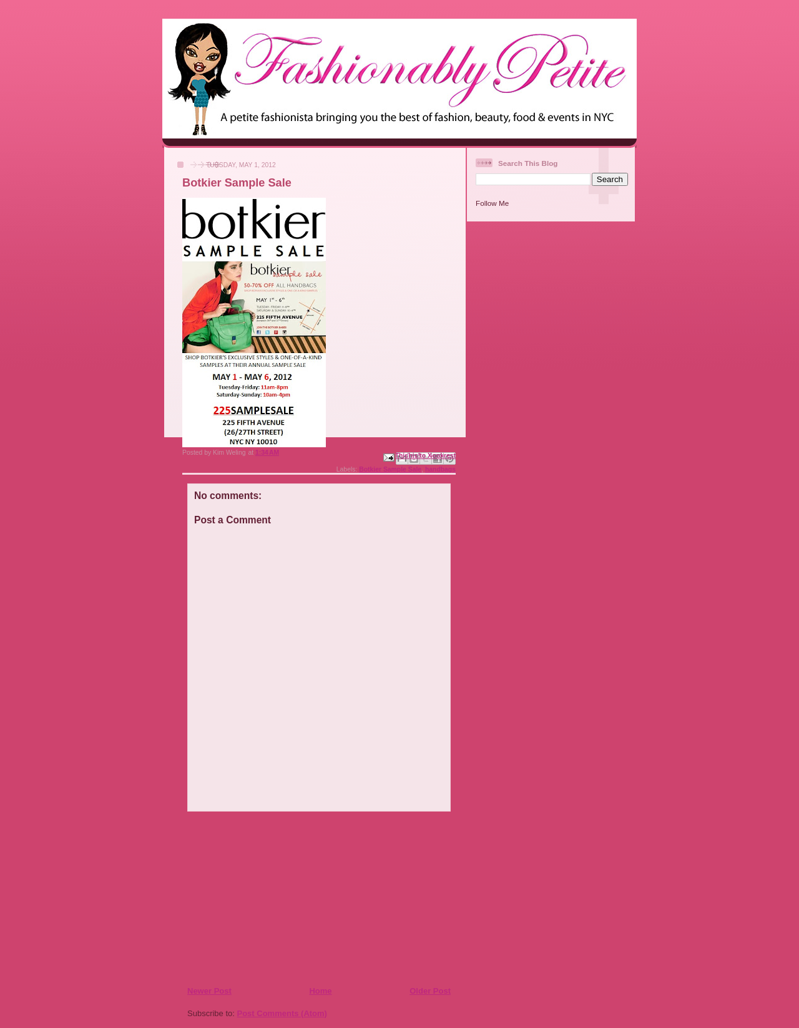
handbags (440, 469)
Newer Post (209, 991)
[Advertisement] (262, 898)
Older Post (430, 991)
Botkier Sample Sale (390, 469)
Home (320, 991)
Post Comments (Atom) (282, 1013)
